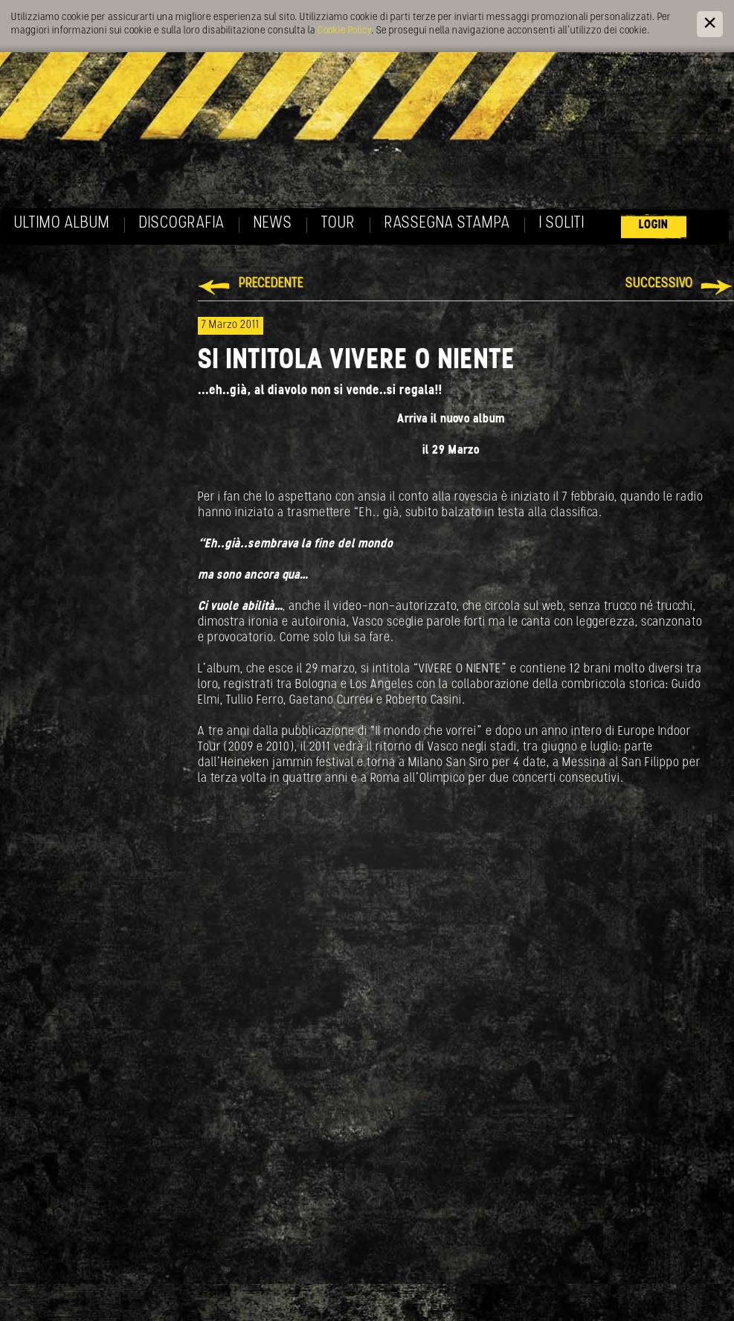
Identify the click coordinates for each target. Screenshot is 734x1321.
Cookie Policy (344, 30)
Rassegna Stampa (447, 223)
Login (654, 225)
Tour (338, 223)
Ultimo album (62, 223)
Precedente (271, 284)
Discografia (182, 223)
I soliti (562, 223)
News (273, 223)
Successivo (659, 284)
